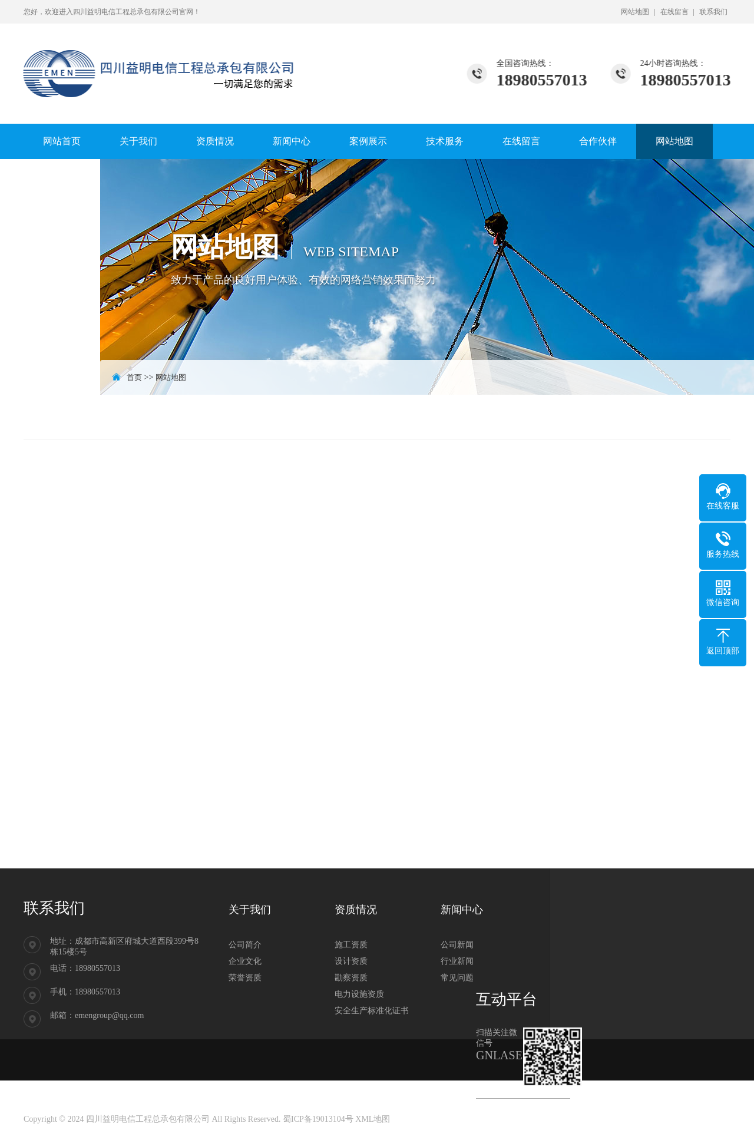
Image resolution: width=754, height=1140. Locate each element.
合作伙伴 (598, 141)
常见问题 (457, 977)
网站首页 (62, 141)
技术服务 (445, 141)
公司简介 (245, 944)
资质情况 (215, 141)
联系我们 (713, 12)
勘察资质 (351, 977)
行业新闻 (457, 961)
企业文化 (245, 961)
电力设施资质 (359, 994)
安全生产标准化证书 (372, 1010)
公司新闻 (457, 944)
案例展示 (368, 141)
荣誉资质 (245, 977)
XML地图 (372, 1119)
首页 (134, 377)
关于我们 (138, 141)
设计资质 (351, 961)
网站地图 (635, 12)
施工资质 (351, 944)
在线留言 (674, 12)
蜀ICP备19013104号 (318, 1119)
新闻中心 (291, 141)
